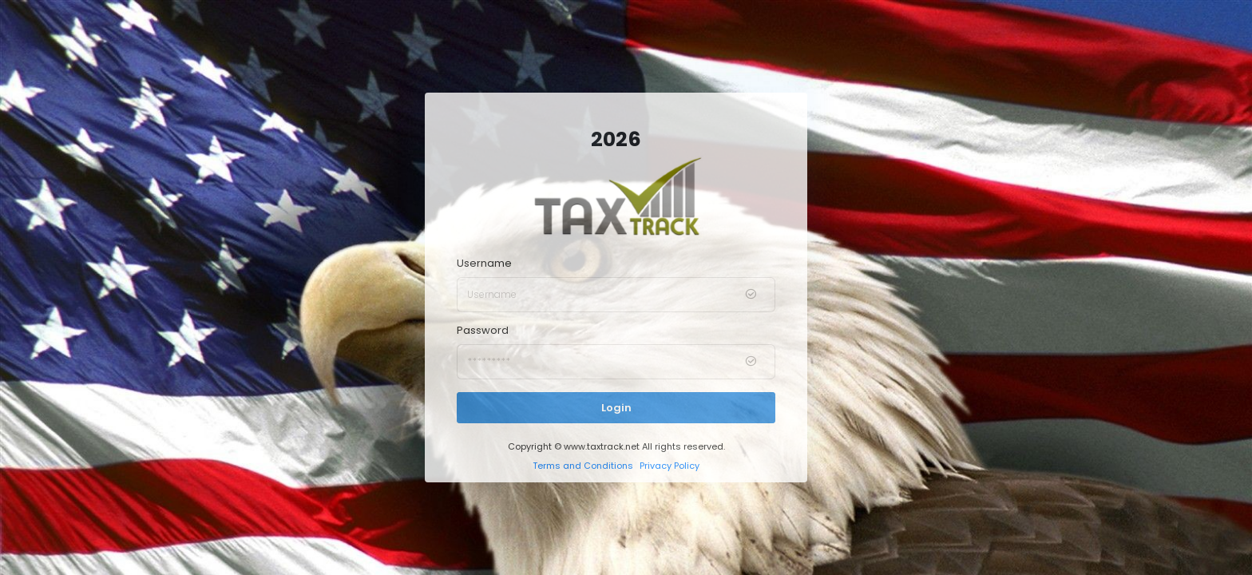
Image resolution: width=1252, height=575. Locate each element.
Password (483, 330)
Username (484, 263)
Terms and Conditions (583, 465)
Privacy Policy (669, 465)
